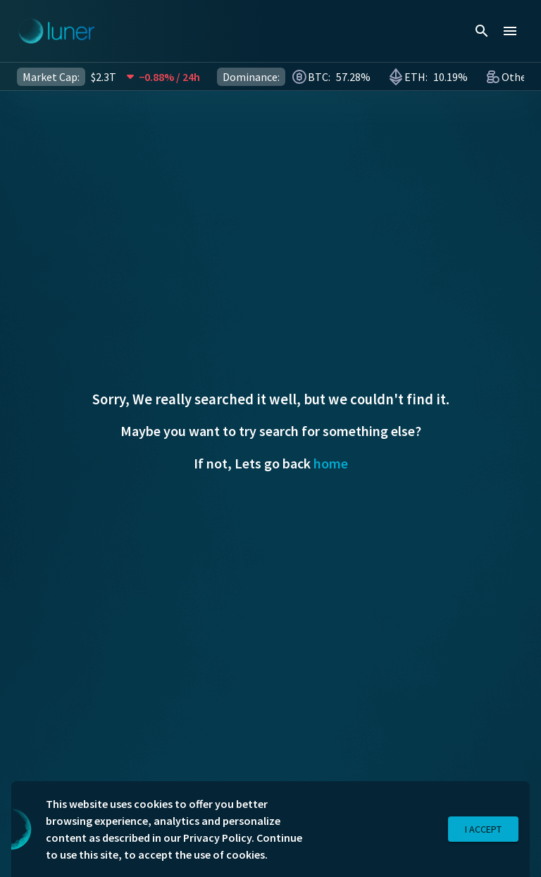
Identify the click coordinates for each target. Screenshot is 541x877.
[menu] (510, 31)
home (330, 463)
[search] (482, 31)
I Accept (483, 829)
